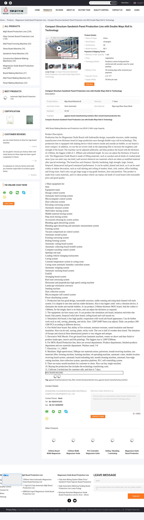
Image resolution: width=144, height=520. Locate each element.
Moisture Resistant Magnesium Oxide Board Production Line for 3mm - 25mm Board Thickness (74, 494)
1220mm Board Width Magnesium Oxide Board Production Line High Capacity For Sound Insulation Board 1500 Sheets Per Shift (54, 452)
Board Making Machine (13, 73)
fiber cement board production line (85, 380)
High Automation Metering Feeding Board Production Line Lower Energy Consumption (74, 487)
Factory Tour (84, 10)
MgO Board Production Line (15, 31)
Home (37, 10)
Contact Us (117, 10)
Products (47, 10)
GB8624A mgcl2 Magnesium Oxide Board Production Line (38, 493)
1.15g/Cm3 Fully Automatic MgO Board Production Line (37, 487)
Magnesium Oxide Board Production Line (30, 20)
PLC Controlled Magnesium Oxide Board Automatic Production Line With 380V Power (93, 452)
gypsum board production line (60, 380)
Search (113, 3)
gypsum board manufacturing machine (113, 380)
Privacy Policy (11, 510)
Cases (136, 10)
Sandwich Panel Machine (13, 53)
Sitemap (3, 497)
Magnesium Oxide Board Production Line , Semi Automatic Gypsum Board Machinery (132, 452)
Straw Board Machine (12, 49)
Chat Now (125, 3)
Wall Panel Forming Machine (15, 44)
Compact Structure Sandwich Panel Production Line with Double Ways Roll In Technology (62, 74)
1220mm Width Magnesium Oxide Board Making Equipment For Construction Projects (73, 452)
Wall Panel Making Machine (15, 78)
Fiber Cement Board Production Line (18, 36)
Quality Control (101, 10)
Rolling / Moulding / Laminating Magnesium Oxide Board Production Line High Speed (112, 452)
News (128, 10)
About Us (71, 10)
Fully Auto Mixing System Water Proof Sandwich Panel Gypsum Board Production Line (75, 481)
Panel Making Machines (13, 83)
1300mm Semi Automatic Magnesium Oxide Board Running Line (37, 481)
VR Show (59, 10)
